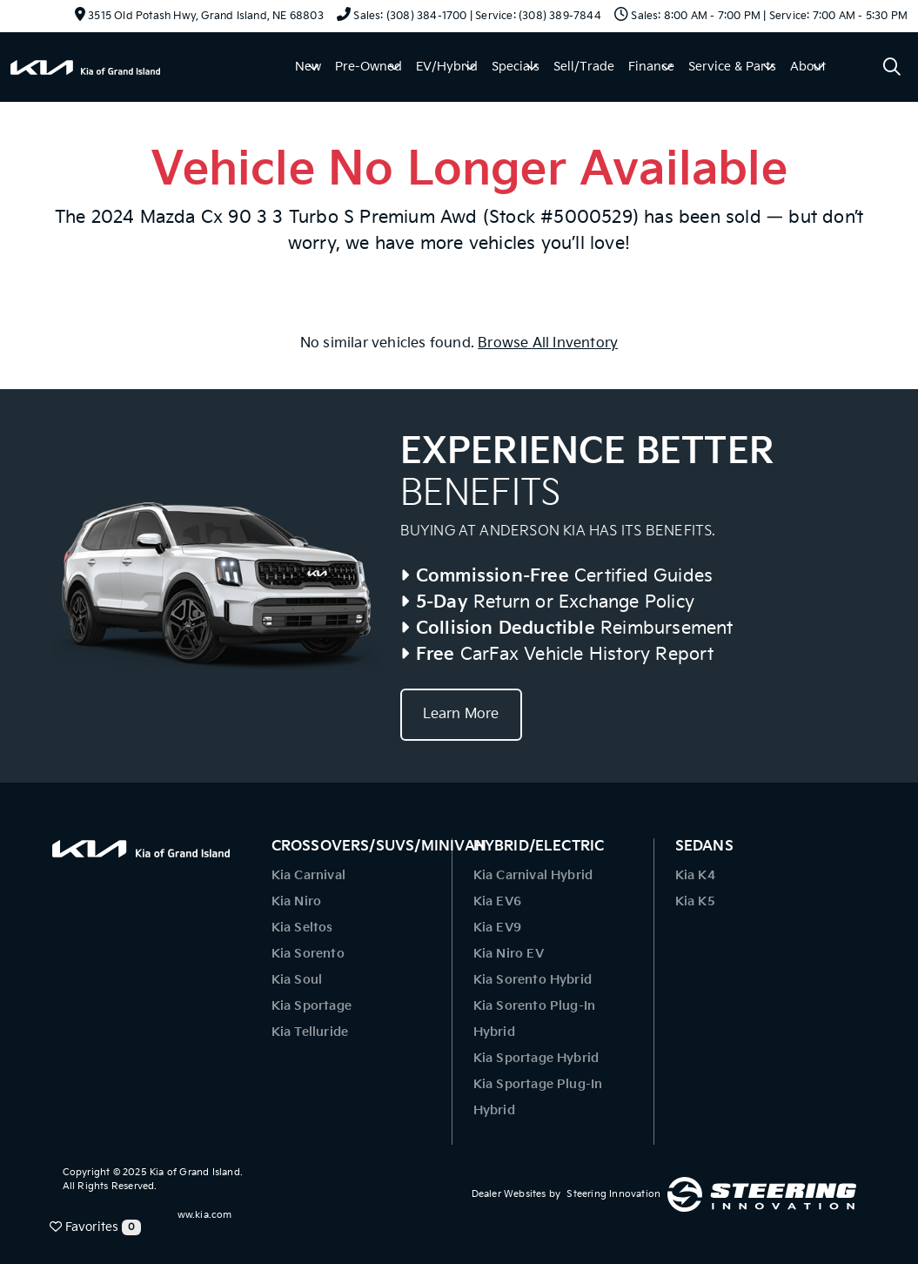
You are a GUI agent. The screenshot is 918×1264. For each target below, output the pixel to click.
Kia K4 (695, 875)
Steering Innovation (613, 1194)
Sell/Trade (583, 66)
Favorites (95, 1227)
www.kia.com (200, 1214)
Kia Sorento (308, 953)
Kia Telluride (310, 1032)
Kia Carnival (308, 875)
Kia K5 (695, 901)
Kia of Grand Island (195, 1172)
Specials (515, 66)
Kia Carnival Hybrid (533, 875)
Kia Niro (296, 901)
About (808, 66)
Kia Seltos (302, 927)
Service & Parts (732, 66)
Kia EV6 (497, 901)
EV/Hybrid (447, 66)
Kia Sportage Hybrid (536, 1058)
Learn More (461, 714)
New (308, 66)
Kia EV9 (497, 927)
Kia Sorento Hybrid (533, 979)
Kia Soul (297, 979)
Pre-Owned (368, 66)
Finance (651, 66)
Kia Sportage (311, 1005)
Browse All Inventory (548, 343)
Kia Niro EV (508, 953)
